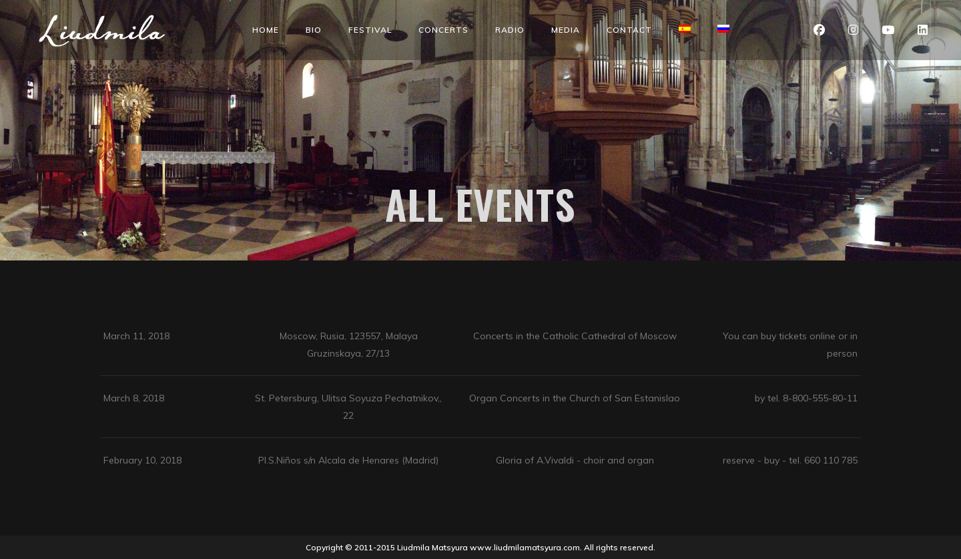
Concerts (443, 30)
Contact (629, 30)
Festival (370, 30)
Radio (510, 30)
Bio (314, 30)
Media (565, 30)
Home (265, 30)
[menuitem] (685, 29)
